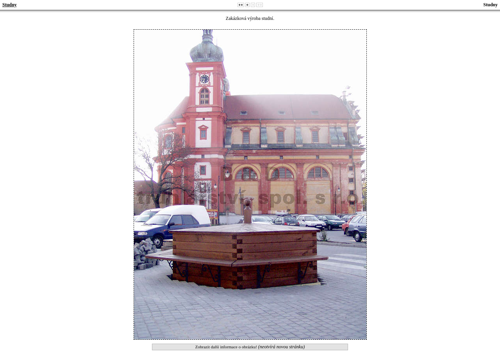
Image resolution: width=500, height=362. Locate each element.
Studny (9, 4)
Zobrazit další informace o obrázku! (250, 347)
